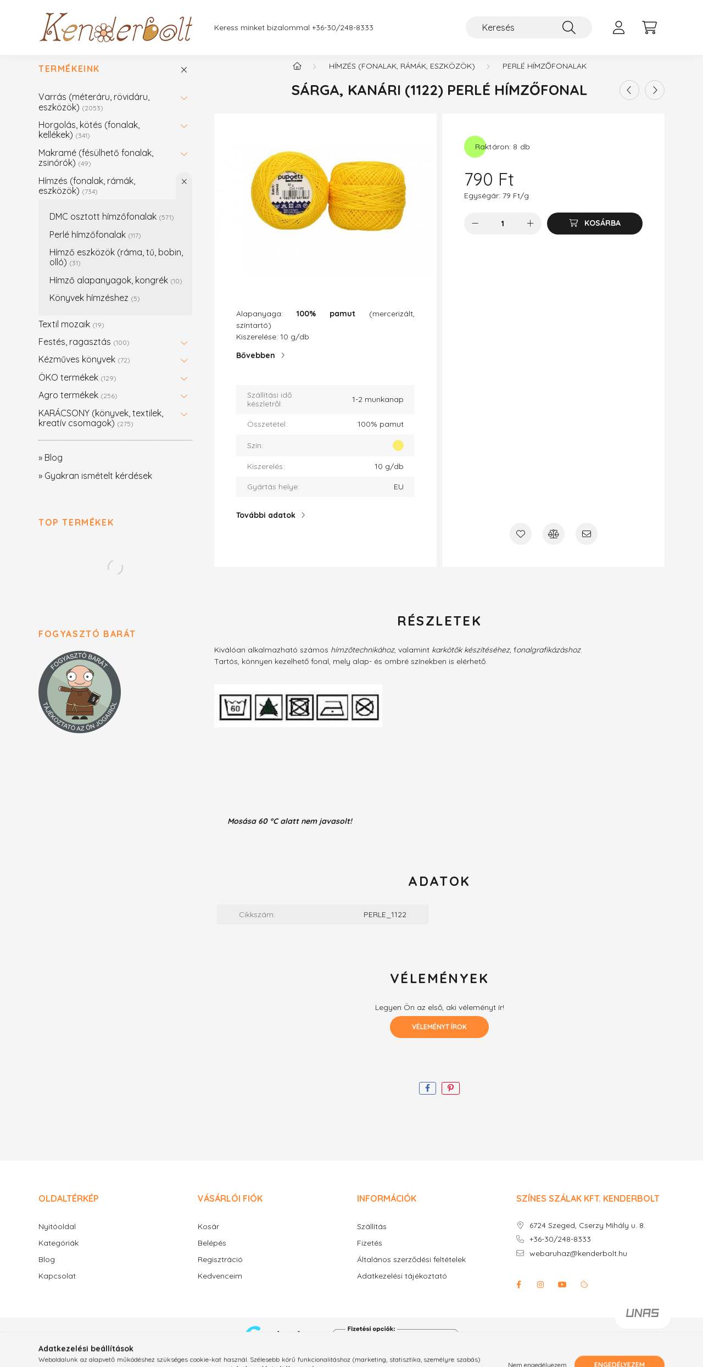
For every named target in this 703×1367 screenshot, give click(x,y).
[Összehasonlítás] (554, 545)
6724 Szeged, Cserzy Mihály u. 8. (587, 1236)
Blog (46, 1270)
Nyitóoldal (57, 1237)
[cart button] (649, 27)
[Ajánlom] (587, 545)
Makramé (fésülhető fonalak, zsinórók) (95, 168)
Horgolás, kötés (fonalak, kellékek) (89, 140)
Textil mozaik (71, 335)
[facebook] (427, 1099)
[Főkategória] (297, 77)
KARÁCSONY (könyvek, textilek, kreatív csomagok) (100, 429)
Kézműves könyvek (84, 370)
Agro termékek (78, 405)
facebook (518, 1296)
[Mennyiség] (502, 234)
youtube (562, 1296)
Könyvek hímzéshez (94, 308)
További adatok (265, 526)
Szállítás (372, 1237)
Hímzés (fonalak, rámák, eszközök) (86, 196)
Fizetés (369, 1254)
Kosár (208, 1237)
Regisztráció (220, 1270)
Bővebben (255, 366)
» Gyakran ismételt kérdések (95, 486)
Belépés (212, 1254)
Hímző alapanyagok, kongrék (115, 291)
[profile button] (618, 27)
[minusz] (475, 234)
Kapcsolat (57, 1287)
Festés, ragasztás (84, 352)
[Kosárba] (595, 234)
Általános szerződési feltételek (411, 1270)
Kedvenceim (220, 1287)
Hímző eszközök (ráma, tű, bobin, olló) (116, 268)
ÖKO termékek (77, 388)
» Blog (50, 468)
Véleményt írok (439, 1038)
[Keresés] (529, 27)
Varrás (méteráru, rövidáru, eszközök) (93, 112)
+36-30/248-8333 (342, 27)
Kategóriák (58, 1254)
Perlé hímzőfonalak (95, 245)
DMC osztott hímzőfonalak (111, 227)
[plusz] (530, 234)
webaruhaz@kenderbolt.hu (578, 1264)
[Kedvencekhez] (521, 545)
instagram (540, 1296)
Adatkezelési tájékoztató (402, 1287)
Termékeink (69, 80)
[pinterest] (451, 1099)
